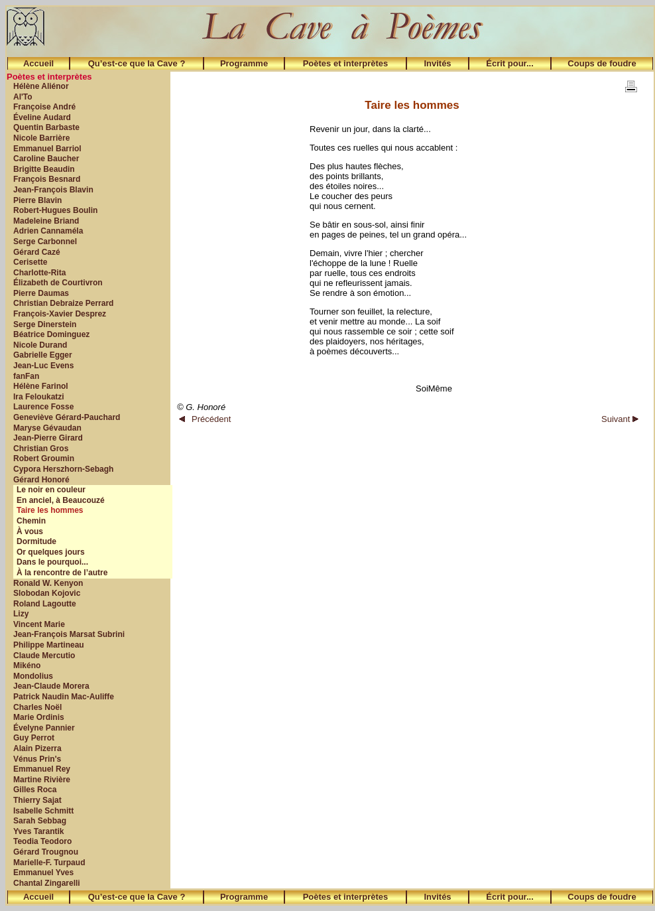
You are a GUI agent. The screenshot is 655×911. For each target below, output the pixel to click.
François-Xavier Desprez (59, 313)
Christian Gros (40, 448)
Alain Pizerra (37, 748)
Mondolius (33, 676)
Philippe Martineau (48, 645)
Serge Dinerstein (44, 324)
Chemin (31, 521)
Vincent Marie (39, 624)
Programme (244, 63)
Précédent (205, 419)
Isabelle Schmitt (43, 810)
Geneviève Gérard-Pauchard (66, 417)
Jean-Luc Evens (43, 365)
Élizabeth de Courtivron (58, 282)
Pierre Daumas (41, 293)
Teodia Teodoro (42, 841)
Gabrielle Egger (42, 355)
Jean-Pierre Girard (48, 438)
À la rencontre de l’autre (62, 572)
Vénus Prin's (37, 759)
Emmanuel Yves (43, 872)
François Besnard (46, 179)
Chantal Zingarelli (46, 883)
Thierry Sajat (37, 800)
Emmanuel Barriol (47, 148)
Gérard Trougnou (45, 852)
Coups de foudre (601, 63)
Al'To (22, 97)
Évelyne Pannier (44, 728)
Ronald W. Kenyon (48, 583)
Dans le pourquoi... (52, 562)
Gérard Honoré (41, 479)
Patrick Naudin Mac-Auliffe (63, 696)
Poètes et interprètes (345, 63)
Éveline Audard (42, 117)
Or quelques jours (51, 552)
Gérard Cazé (36, 252)
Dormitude (36, 541)
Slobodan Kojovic (46, 593)
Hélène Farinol (40, 386)
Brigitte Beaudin (44, 169)
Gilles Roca (34, 789)
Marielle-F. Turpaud (49, 862)
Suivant (619, 419)
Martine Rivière (41, 779)
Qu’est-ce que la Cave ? (137, 63)
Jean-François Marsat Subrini (69, 634)
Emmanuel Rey (41, 769)
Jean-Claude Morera (51, 686)
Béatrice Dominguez (51, 334)
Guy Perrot (33, 737)
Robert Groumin (43, 458)
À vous (30, 531)
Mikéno (26, 665)
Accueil (38, 63)
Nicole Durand (40, 345)
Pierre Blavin (37, 200)
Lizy (21, 613)
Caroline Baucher (46, 158)
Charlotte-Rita (39, 272)
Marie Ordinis (38, 717)
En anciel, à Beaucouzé (61, 500)
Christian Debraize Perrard (63, 303)
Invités (437, 63)
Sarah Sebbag (39, 820)
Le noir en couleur (51, 489)
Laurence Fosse (43, 406)
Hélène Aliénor (41, 86)
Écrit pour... (510, 63)
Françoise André (44, 106)
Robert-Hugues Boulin (55, 210)
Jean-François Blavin (53, 189)
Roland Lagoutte (44, 603)
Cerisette (30, 262)
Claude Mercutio (44, 655)
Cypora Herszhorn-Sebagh (63, 469)
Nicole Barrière (41, 138)
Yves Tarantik (38, 831)
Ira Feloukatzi (38, 396)
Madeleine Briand (46, 221)
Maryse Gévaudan (47, 428)
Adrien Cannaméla (48, 231)
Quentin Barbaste (46, 127)
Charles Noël (37, 707)
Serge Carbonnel (45, 241)
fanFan (26, 376)
